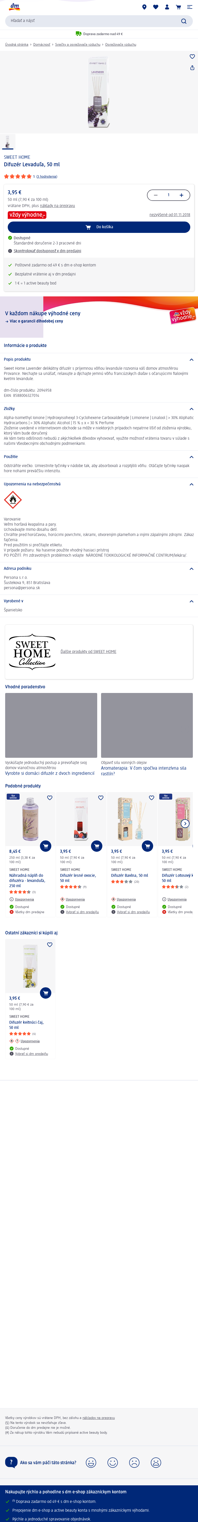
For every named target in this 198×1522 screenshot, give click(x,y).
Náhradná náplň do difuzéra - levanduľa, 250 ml (27, 881)
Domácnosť (41, 44)
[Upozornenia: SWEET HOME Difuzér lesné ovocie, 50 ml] (72, 899)
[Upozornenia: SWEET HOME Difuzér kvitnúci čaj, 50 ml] (24, 1041)
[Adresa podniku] (99, 568)
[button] (190, 7)
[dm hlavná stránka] (14, 7)
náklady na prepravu (57, 206)
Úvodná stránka (16, 44)
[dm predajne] (144, 7)
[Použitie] (99, 457)
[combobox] (99, 21)
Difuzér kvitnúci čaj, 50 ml (26, 1025)
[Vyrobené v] (99, 601)
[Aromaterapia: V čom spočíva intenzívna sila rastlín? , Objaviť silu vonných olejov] (147, 735)
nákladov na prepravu (98, 1418)
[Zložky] (99, 409)
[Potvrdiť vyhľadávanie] (184, 21)
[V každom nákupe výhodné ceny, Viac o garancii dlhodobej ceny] (99, 317)
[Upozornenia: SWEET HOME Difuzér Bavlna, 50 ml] (123, 899)
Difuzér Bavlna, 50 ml (129, 876)
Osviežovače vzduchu (120, 44)
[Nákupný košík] (178, 7)
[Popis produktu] (99, 359)
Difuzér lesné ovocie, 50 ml (78, 878)
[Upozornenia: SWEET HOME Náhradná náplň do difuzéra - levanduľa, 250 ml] (21, 899)
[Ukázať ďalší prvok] (185, 823)
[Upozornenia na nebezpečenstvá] (99, 484)
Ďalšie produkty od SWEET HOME (62, 652)
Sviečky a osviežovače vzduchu (77, 44)
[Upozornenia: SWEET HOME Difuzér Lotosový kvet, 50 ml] (174, 899)
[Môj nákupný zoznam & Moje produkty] (156, 7)
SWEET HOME (17, 157)
